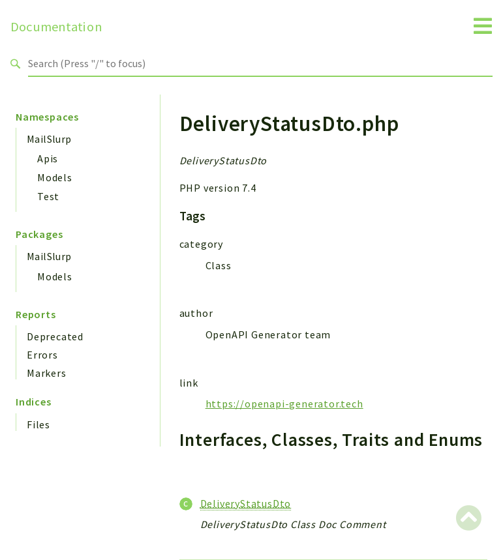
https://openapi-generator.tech (284, 403)
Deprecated (55, 336)
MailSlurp (49, 138)
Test (48, 196)
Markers (47, 372)
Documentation (56, 26)
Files (38, 424)
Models (54, 177)
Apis (47, 158)
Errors (42, 354)
